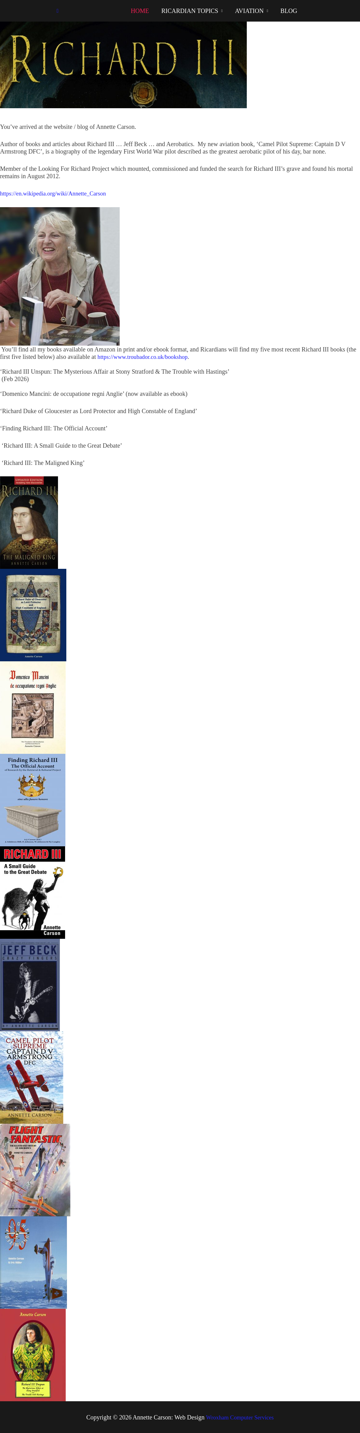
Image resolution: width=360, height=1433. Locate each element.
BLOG (288, 10)
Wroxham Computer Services (239, 1417)
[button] (58, 11)
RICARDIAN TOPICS (189, 10)
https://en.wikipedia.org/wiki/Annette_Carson (56, 193)
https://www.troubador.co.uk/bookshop (145, 356)
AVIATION (249, 10)
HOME (140, 10)
